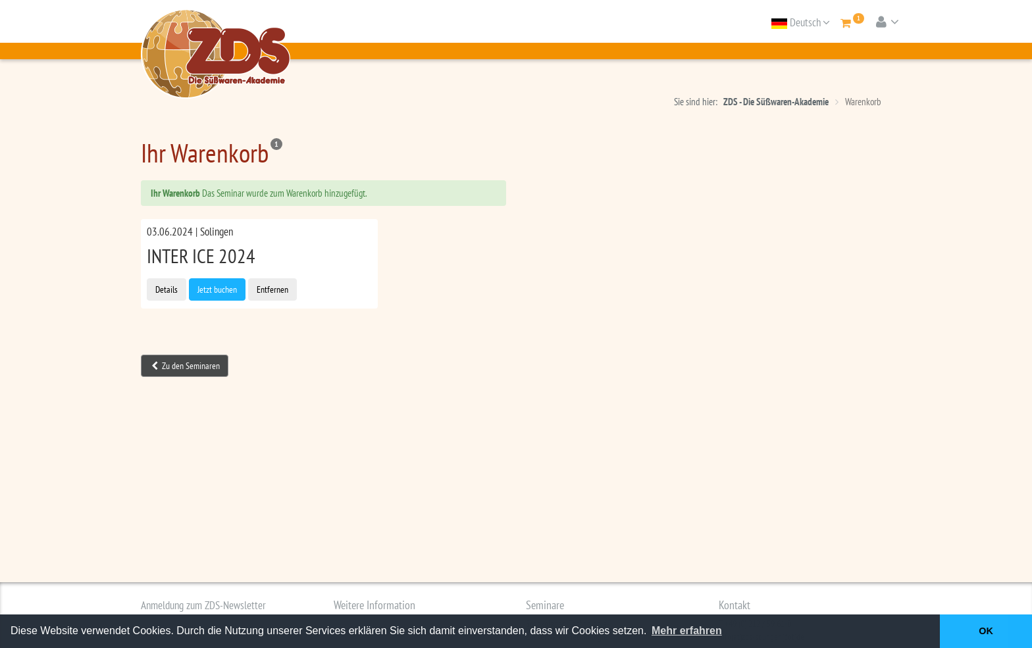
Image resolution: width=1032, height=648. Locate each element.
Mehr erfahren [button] (687, 630)
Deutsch (800, 22)
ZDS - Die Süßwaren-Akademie (776, 101)
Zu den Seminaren (185, 365)
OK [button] (986, 631)
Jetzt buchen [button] (217, 289)
